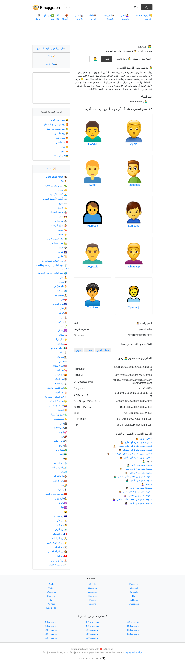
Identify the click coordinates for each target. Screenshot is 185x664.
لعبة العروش (60, 463)
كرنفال (62, 454)
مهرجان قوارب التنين (56, 494)
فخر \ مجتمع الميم (57, 405)
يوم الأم (62, 520)
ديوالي (62, 321)
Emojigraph (50, 7)
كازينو (63, 445)
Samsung (133, 225)
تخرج (63, 282)
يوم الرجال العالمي (57, 542)
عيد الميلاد (61, 392)
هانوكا (63, 503)
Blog (51, 56)
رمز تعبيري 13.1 (51, 634)
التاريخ (62, 203)
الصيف (62, 234)
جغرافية (62, 290)
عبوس (78, 350)
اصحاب (62, 190)
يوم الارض (61, 529)
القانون (62, 256)
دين (64, 317)
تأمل (63, 277)
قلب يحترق (62, 138)
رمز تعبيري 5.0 (92, 626)
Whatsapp (134, 266)
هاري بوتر (61, 498)
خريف (63, 313)
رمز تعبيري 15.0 (133, 634)
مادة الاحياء (60, 476)
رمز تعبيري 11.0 (133, 626)
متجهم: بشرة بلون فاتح (139, 465)
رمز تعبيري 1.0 (51, 622)
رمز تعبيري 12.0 (51, 630)
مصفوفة (61, 489)
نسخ (106, 58)
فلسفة (62, 410)
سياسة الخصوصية (134, 652)
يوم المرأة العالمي (57, 551)
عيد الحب (61, 370)
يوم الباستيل (60, 534)
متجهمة (146, 484)
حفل (63, 308)
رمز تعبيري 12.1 (92, 630)
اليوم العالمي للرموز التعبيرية (52, 273)
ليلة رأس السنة (58, 467)
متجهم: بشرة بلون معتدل (138, 472)
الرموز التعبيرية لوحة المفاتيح (51, 48)
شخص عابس (144, 438)
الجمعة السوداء (58, 212)
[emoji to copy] (95, 59)
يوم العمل (61, 547)
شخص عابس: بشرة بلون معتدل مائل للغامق (129, 453)
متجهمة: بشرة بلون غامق (138, 503)
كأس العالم (60, 441)
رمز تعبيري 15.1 (51, 638)
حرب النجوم (60, 304)
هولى (63, 507)
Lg (51, 600)
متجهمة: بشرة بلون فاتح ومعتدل (135, 491)
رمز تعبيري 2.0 (92, 622)
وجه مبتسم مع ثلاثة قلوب (55, 124)
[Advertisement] (92, 33)
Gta (64, 181)
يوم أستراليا (60, 516)
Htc (133, 596)
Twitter (93, 184)
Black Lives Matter (56, 177)
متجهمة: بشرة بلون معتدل (138, 495)
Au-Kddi (51, 604)
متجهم (89, 350)
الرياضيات (61, 221)
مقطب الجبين (103, 350)
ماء (64, 472)
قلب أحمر (62, 142)
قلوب (63, 432)
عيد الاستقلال (59, 366)
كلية (63, 458)
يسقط (62, 511)
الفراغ (63, 247)
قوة (64, 436)
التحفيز (62, 207)
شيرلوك (62, 357)
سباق (63, 335)
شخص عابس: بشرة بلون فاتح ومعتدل (132, 446)
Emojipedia (51, 608)
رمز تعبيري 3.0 (133, 622)
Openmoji (133, 307)
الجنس (62, 216)
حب (64, 299)
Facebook (134, 184)
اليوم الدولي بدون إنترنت (54, 261)
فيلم (63, 423)
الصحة (62, 230)
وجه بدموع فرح (60, 120)
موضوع (51, 168)
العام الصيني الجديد (57, 239)
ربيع (64, 326)
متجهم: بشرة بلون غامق (139, 480)
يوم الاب (62, 525)
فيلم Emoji (60, 427)
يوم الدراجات (59, 538)
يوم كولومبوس (59, 560)
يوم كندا (62, 556)
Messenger (92, 592)
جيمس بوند (60, 295)
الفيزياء (62, 252)
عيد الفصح (61, 383)
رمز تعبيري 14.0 (92, 634)
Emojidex (92, 307)
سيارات (62, 344)
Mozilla (92, 600)
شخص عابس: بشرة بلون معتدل (135, 450)
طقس (62, 361)
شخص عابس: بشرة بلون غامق (136, 457)
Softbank (134, 600)
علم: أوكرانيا (61, 155)
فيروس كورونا (59, 414)
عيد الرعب (60, 374)
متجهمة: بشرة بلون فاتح (139, 488)
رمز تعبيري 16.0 (92, 638)
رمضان (62, 330)
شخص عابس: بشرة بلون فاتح (136, 442)
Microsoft (92, 225)
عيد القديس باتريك (57, 388)
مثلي (63, 485)
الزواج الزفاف (59, 225)
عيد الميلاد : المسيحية (56, 397)
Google (92, 144)
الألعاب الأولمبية (58, 194)
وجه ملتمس (61, 133)
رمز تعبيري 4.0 (51, 626)
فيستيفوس (60, 419)
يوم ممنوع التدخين (57, 564)
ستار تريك (61, 339)
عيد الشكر (61, 379)
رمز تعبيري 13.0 (133, 630)
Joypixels (92, 266)
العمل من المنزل (58, 243)
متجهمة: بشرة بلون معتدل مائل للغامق (132, 499)
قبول (65, 147)
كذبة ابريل (61, 450)
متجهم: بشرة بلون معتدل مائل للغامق (132, 476)
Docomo (92, 604)
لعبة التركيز (51, 64)
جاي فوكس (60, 286)
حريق (64, 151)
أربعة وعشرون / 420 (56, 185)
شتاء (63, 352)
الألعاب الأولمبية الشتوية (55, 199)
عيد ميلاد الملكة (58, 401)
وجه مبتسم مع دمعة (58, 129)
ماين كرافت (60, 481)
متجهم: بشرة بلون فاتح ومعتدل (135, 469)
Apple (133, 144)
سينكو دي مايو (59, 348)
